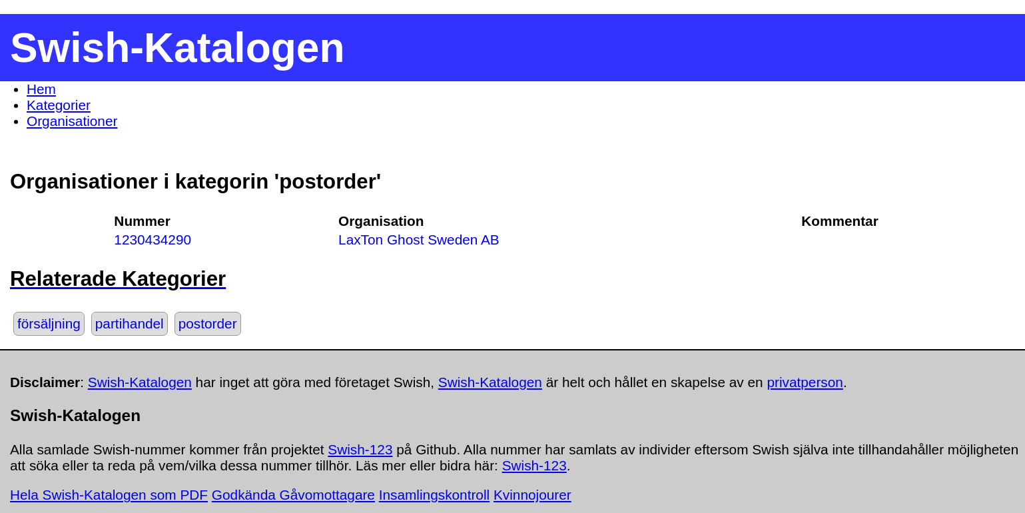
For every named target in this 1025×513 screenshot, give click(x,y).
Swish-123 (360, 449)
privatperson (805, 382)
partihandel (129, 323)
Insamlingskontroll (434, 494)
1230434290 (152, 239)
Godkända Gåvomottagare (293, 494)
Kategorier (59, 105)
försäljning (49, 323)
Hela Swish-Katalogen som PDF (109, 494)
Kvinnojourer (532, 494)
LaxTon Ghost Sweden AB (419, 239)
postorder (207, 323)
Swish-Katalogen (140, 382)
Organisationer (72, 121)
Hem (41, 89)
